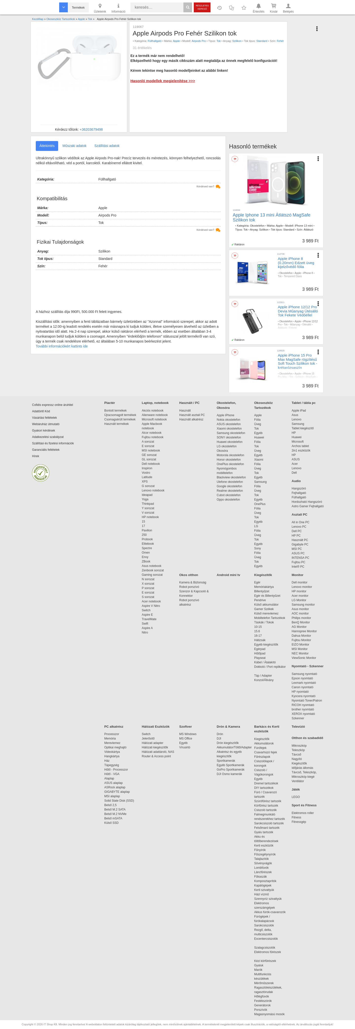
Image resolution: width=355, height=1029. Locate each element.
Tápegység (111, 765)
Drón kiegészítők (228, 743)
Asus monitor (300, 609)
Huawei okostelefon (230, 442)
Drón (220, 734)
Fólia (257, 419)
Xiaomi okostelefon (229, 428)
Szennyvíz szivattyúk (268, 899)
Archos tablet (300, 446)
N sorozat (148, 579)
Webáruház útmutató (45, 424)
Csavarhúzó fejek (268, 752)
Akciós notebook (152, 410)
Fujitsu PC (298, 562)
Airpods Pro (199, 40)
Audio (296, 481)
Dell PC (297, 531)
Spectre (147, 548)
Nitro (145, 632)
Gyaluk (264, 965)
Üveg (257, 424)
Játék (296, 789)
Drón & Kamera (228, 726)
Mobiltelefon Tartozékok (269, 618)
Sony (257, 548)
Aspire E (147, 614)
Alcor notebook (151, 432)
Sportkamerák (226, 760)
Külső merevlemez (266, 613)
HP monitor (299, 591)
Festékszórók (263, 1001)
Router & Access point (156, 756)
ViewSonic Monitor (304, 658)
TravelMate (150, 619)
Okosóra (222, 450)
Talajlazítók (261, 859)
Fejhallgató (299, 493)
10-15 (258, 627)
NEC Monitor (300, 653)
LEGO (296, 797)
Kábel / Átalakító (265, 662)
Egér (257, 582)
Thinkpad (148, 503)
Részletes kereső (202, 7)
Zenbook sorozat (153, 570)
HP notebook (150, 517)
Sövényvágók (265, 863)
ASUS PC (298, 553)
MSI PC (297, 549)
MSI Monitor (300, 649)
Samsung (260, 482)
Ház (106, 760)
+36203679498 (91, 129)
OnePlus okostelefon (230, 464)
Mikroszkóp (299, 745)
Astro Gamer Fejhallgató (308, 506)
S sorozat (148, 597)
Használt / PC (189, 403)
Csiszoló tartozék (265, 810)
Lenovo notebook (153, 490)
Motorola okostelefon (230, 455)
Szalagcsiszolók (264, 947)
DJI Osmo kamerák (230, 774)
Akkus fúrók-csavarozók (269, 912)
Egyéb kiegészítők (266, 644)
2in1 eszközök (301, 450)
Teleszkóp (298, 750)
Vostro (146, 472)
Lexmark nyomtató (304, 683)
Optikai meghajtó (115, 747)
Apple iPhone (225, 415)
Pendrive (260, 600)
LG (256, 526)
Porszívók (260, 1009)
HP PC (296, 535)
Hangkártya (111, 756)
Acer (295, 464)
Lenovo (296, 419)
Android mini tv (228, 575)
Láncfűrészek (265, 872)
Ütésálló (306, 324)
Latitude (147, 477)
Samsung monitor (303, 604)
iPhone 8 (308, 273)
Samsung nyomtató (304, 674)
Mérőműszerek (264, 983)
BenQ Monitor (301, 622)
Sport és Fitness (304, 805)
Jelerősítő (148, 738)
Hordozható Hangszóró (307, 502)
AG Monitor (299, 627)
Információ (118, 7)
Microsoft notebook (154, 419)
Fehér (280, 40)
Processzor (111, 734)
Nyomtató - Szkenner (307, 666)
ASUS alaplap (114, 783)
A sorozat (148, 441)
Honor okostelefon (229, 459)
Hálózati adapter (152, 743)
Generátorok (262, 1005)
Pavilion (147, 530)
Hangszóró (299, 488)
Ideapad (147, 495)
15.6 (257, 631)
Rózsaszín (283, 380)
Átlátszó (308, 229)
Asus (295, 415)
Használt (185, 410)
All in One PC (300, 522)
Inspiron (147, 468)
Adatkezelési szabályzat (48, 437)
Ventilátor (298, 781)
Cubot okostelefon (229, 495)
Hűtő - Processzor (116, 769)
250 (144, 535)
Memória (110, 738)
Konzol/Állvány (264, 680)
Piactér (109, 403)
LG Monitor (299, 600)
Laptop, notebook (155, 403)
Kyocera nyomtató (304, 696)
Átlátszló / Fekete (287, 327)
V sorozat (148, 512)
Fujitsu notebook (152, 437)
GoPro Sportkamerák (231, 769)
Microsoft (298, 441)
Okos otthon (188, 575)
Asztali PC (299, 514)
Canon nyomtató (302, 687)
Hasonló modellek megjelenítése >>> (162, 81)
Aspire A (147, 628)
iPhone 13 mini (304, 225)
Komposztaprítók (265, 881)
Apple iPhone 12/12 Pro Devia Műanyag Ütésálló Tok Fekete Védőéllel (298, 311)
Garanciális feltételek (45, 449)
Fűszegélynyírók (266, 854)
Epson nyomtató (302, 678)
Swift (145, 623)
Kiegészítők (263, 575)
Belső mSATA (114, 818)
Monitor (297, 575)
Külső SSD (111, 823)
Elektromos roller (303, 813)
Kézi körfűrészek (267, 961)
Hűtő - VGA (111, 774)
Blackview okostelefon (231, 477)
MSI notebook (151, 450)
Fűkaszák (260, 876)
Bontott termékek (115, 410)
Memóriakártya (264, 587)
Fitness (296, 817)
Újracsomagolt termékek (120, 415)
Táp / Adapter (263, 675)
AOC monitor (300, 613)
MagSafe (311, 377)
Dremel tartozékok (268, 783)
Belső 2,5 (110, 805)
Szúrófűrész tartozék (267, 801)
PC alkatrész (113, 726)
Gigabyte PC (300, 544)
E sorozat (148, 446)
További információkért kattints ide (62, 346)
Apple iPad (299, 410)
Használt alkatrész (191, 419)
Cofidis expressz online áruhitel (52, 405)
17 (143, 526)
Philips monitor (301, 618)
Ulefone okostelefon (230, 482)
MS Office (185, 738)
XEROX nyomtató (303, 714)
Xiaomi (258, 459)
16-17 (258, 635)
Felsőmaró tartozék (267, 828)
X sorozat (148, 583)
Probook (147, 539)
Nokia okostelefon (228, 419)
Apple (176, 40)
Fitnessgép (299, 822)
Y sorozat (148, 508)
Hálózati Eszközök (156, 726)
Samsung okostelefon (231, 433)
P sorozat (148, 588)
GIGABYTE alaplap (117, 792)
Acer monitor (300, 595)
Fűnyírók (260, 850)
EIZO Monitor (300, 644)
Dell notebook (151, 464)
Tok (218, 40)
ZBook (146, 561)
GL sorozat (149, 459)
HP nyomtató (300, 691)
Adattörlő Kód (41, 411)
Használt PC (300, 540)
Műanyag (295, 324)
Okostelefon (257, 225)
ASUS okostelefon (229, 424)
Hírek (35, 456)
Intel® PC (298, 566)
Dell (294, 472)
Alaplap (109, 778)
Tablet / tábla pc (304, 403)
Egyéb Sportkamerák (231, 765)
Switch (146, 610)
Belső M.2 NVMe (116, 814)
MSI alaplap (112, 796)
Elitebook (148, 543)
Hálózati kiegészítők (155, 747)
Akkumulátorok (266, 743)
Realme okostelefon (230, 490)
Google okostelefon (229, 486)
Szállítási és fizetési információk (53, 443)
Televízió (298, 726)
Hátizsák (260, 640)
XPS (145, 481)
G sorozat (148, 486)
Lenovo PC (299, 526)
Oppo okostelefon (228, 499)
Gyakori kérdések (43, 430)
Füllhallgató (154, 40)
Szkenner (298, 718)
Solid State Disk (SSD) (119, 800)
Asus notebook (151, 566)
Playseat (260, 658)
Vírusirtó (184, 747)
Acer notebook (151, 601)
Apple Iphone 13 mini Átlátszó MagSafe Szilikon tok (271, 217)
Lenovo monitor (302, 587)
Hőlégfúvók (261, 996)
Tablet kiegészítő (303, 428)
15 (143, 521)
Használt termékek (116, 424)
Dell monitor (299, 582)
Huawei (259, 437)
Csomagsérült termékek (120, 419)
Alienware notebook (155, 415)
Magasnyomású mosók (269, 1014)
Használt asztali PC (192, 415)
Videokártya (112, 752)
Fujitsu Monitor (301, 640)
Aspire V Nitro (152, 606)
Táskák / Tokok (264, 622)
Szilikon (237, 40)
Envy (145, 557)
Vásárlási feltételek (44, 417)
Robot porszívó (189, 587)
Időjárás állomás (302, 768)
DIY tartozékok (263, 788)
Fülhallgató (299, 497)
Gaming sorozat (153, 575)
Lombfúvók (261, 867)
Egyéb (258, 433)
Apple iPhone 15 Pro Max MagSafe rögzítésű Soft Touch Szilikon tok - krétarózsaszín (297, 361)
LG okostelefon (227, 446)
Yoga (145, 499)
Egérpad (259, 649)
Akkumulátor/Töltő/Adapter (234, 747)
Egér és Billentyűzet (267, 595)
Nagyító (297, 759)
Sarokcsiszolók (265, 925)
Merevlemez (112, 743)
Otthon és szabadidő (307, 738)
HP (294, 432)
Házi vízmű (261, 894)
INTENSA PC (300, 558)
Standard (261, 40)
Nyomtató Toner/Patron (307, 700)
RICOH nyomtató (303, 705)
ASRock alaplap (115, 787)
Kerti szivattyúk (264, 890)
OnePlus (260, 504)
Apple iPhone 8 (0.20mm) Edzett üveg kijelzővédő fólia (296, 262)
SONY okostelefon (229, 437)
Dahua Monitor (301, 635)
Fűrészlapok (264, 756)
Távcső (296, 754)
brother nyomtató (303, 709)
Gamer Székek (264, 609)
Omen (146, 552)
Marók (261, 970)
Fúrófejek (262, 748)
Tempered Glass (293, 276)
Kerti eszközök (263, 845)
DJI (219, 738)
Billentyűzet (261, 591)
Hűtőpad (259, 653)
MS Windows (187, 734)
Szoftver (185, 726)
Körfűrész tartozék (266, 805)
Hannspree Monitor (304, 631)
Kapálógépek (262, 885)
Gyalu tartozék (263, 832)
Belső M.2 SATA (114, 809)
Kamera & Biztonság (192, 582)
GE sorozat (150, 455)
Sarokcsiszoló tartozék (269, 823)
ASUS (296, 459)
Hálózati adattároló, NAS (158, 752)
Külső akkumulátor (266, 604)
